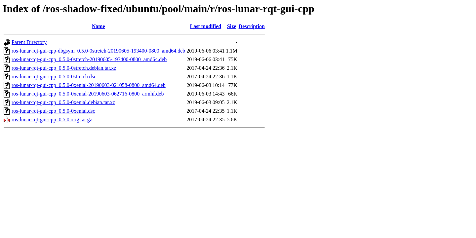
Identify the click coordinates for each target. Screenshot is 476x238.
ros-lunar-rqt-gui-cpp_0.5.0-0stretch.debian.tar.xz (64, 68)
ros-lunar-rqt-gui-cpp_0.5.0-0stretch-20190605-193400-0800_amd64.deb (89, 59)
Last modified (205, 26)
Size (231, 26)
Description (252, 26)
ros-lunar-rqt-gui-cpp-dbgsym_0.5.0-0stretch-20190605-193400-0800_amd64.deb (98, 51)
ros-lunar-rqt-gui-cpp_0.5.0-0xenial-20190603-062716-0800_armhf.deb (88, 94)
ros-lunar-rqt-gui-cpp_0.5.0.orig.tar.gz (52, 119)
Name (98, 26)
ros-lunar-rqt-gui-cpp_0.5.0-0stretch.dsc (54, 76)
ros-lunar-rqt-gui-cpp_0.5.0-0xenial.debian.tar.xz (63, 102)
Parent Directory (29, 42)
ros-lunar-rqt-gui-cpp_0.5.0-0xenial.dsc (53, 111)
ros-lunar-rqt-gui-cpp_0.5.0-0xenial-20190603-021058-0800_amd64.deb (89, 85)
